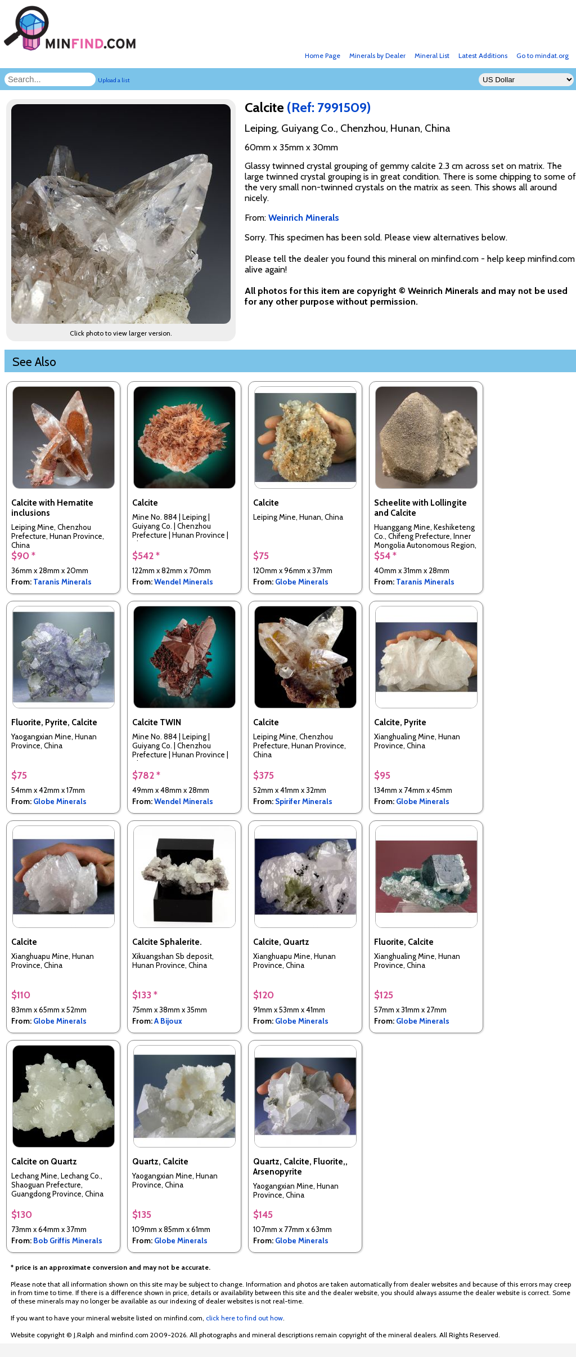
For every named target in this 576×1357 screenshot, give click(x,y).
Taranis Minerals (62, 581)
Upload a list (114, 80)
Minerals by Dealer (377, 55)
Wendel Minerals (183, 581)
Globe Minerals (301, 581)
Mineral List (432, 55)
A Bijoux (168, 1020)
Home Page (322, 55)
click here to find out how (244, 1318)
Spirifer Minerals (303, 801)
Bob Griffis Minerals (67, 1240)
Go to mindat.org (542, 55)
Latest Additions (482, 55)
